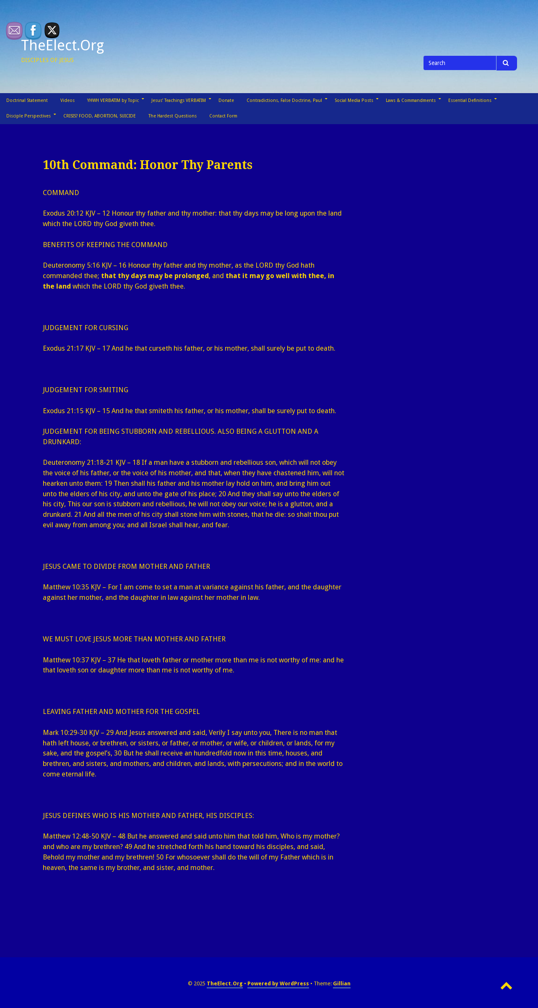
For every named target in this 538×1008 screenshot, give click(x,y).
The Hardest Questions (172, 116)
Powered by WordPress (278, 983)
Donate (226, 100)
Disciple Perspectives (28, 116)
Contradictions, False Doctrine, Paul (284, 100)
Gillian (342, 983)
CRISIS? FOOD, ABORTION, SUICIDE (99, 116)
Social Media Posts (354, 100)
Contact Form (223, 116)
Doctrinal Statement (27, 100)
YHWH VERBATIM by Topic (113, 100)
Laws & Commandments (411, 100)
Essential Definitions (469, 100)
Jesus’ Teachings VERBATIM (178, 100)
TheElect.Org (62, 45)
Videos (67, 100)
